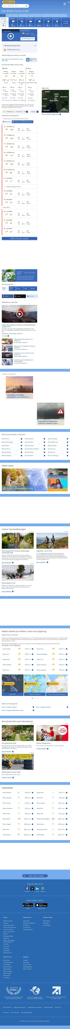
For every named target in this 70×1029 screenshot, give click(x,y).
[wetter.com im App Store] (41, 905)
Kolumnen (6, 922)
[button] (19, 44)
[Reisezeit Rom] (12, 444)
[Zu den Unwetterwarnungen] (5, 75)
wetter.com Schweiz (9, 929)
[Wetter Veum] (18, 669)
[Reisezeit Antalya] (35, 451)
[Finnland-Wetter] (11, 33)
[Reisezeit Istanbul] (35, 444)
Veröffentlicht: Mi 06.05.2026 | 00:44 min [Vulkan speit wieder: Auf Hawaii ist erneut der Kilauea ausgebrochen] (12, 332)
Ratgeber (26, 959)
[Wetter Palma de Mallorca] (52, 818)
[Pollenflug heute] (27, 37)
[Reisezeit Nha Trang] (58, 441)
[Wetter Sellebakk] (18, 663)
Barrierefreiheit (15, 1016)
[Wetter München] (18, 791)
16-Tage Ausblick (65, 19)
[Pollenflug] (64, 2)
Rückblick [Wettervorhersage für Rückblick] (61, 13)
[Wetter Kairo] (18, 828)
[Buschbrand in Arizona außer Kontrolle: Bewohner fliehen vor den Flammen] (18, 354)
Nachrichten (7, 962)
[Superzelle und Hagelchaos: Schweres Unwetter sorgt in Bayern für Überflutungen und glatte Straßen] (50, 413)
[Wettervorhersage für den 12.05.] (48, 19)
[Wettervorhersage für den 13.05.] (57, 19)
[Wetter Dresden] (18, 802)
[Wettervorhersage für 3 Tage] (19, 287)
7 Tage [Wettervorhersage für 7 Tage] (31, 13)
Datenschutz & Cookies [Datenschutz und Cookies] (19, 1011)
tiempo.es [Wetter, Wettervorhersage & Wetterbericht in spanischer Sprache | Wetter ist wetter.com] (6, 945)
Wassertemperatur (28, 929)
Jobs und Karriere (7, 1011)
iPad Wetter (46, 922)
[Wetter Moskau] (18, 833)
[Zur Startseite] (9, 2)
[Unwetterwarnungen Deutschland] (57, 684)
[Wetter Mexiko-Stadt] (52, 828)
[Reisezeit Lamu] (58, 448)
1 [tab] (32, 697)
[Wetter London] (18, 812)
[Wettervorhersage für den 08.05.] (13, 19)
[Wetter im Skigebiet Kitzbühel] (52, 706)
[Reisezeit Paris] (12, 438)
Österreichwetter (8, 969)
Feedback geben (35, 34)
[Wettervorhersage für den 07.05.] (4, 19)
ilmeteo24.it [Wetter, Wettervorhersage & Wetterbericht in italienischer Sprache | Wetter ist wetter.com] (7, 949)
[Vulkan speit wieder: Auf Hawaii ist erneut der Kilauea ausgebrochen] (19, 313)
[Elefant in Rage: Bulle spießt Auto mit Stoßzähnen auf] (18, 340)
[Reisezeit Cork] (58, 451)
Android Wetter (47, 924)
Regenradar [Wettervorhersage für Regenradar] (44, 13)
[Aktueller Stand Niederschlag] (55, 98)
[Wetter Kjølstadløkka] (52, 653)
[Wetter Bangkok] (18, 823)
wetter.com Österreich (9, 931)
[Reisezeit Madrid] (35, 441)
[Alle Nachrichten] (57, 489)
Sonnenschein (27, 927)
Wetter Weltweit (8, 976)
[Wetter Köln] (52, 796)
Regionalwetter (7, 971)
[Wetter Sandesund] (52, 663)
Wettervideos (8, 959)
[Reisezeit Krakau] (35, 454)
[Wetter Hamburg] (18, 796)
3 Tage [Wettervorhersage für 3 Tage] (15, 13)
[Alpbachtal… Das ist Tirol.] (51, 547)
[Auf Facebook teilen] (8, 295)
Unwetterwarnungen (9, 924)
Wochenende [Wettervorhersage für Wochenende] (23, 13)
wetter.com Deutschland (10, 927)
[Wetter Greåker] (18, 648)
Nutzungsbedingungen (26, 1016)
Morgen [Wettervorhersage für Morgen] (8, 13)
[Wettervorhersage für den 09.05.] (22, 19)
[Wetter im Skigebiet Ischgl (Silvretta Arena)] (18, 709)
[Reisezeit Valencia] (35, 438)
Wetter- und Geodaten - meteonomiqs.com (10, 941)
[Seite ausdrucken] (32, 295)
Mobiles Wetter (48, 916)
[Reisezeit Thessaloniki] (12, 441)
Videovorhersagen (8, 920)
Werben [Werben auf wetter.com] (6, 934)
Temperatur (27, 924)
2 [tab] (35, 697)
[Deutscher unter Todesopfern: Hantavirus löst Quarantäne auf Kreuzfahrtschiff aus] (18, 347)
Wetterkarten (28, 916)
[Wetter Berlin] (52, 791)
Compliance (6, 1016)
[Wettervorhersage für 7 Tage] (26, 287)
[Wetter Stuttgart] (52, 802)
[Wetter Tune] (52, 658)
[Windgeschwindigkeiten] (35, 684)
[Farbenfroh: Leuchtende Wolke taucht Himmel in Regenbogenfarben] (18, 361)
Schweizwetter (7, 967)
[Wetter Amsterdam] (18, 807)
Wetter (6, 916)
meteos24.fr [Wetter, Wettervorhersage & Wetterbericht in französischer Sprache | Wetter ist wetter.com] (7, 947)
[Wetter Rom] (52, 807)
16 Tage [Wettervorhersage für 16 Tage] (37, 13)
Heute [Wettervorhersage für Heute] (3, 13)
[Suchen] (42, 2)
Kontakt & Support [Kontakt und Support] (48, 1011)
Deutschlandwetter (8, 964)
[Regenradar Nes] (19, 59)
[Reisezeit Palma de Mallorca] (35, 448)
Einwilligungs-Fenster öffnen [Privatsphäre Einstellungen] (35, 1011)
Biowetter (26, 962)
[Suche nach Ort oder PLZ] (31, 2)
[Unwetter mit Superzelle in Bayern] (57, 472)
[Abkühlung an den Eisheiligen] (57, 483)
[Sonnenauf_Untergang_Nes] (15, 111)
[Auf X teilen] (20, 295)
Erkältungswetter (28, 969)
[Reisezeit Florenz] (12, 448)
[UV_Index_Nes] (35, 111)
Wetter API (6, 938)
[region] (19, 186)
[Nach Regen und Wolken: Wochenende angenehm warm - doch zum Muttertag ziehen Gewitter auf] (19, 386)
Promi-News (7, 981)
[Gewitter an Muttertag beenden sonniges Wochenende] (24, 478)
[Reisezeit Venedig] (12, 451)
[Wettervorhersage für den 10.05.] (30, 19)
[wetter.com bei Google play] (28, 905)
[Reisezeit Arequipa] (58, 438)
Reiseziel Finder (28, 967)
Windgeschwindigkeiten (30, 922)
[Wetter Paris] (52, 812)
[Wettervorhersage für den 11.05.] (39, 19)
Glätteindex (27, 964)
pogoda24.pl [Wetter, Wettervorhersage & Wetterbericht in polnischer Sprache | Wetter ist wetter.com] (7, 952)
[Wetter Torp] (18, 653)
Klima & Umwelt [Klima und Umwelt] (28, 971)
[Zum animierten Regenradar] (51, 112)
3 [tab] (38, 697)
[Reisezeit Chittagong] (58, 454)
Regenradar (27, 920)
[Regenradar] (13, 684)
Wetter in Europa (8, 974)
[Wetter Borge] (18, 658)
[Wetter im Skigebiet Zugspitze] (18, 706)
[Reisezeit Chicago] (58, 444)
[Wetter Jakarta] (52, 823)
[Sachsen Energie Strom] (51, 738)
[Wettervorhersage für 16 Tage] (33, 287)
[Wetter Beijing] (52, 833)
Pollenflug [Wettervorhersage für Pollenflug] (53, 13)
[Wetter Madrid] (18, 818)
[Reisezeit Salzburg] (12, 454)
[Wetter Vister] (52, 648)
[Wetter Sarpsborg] (52, 669)
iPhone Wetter (47, 920)
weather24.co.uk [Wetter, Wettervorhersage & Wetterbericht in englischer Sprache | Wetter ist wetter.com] (8, 954)
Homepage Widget (8, 936)
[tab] (7, 120)
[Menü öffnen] (68, 2)
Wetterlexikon (7, 978)
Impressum (58, 1011)
